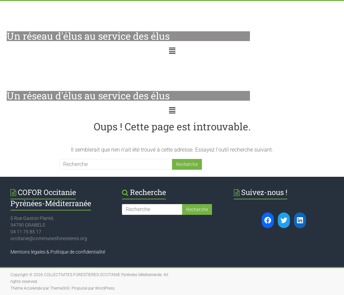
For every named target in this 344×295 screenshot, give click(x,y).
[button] (172, 50)
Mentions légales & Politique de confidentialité (57, 252)
